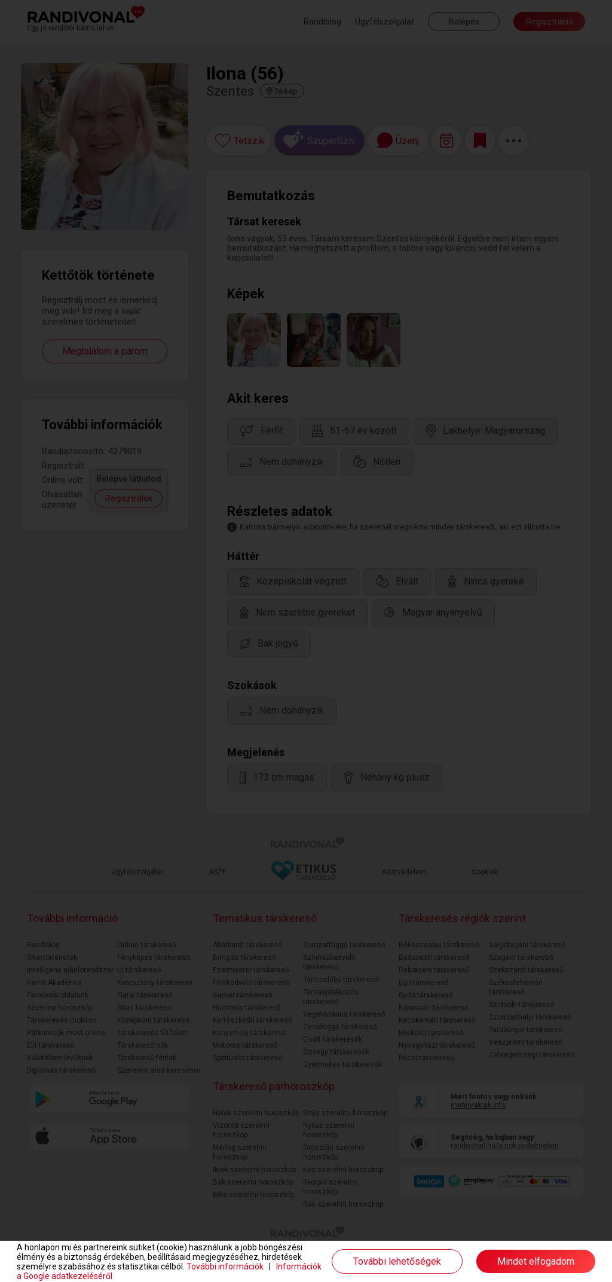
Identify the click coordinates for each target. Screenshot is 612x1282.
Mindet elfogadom (535, 1261)
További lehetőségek (397, 1261)
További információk (225, 1266)
